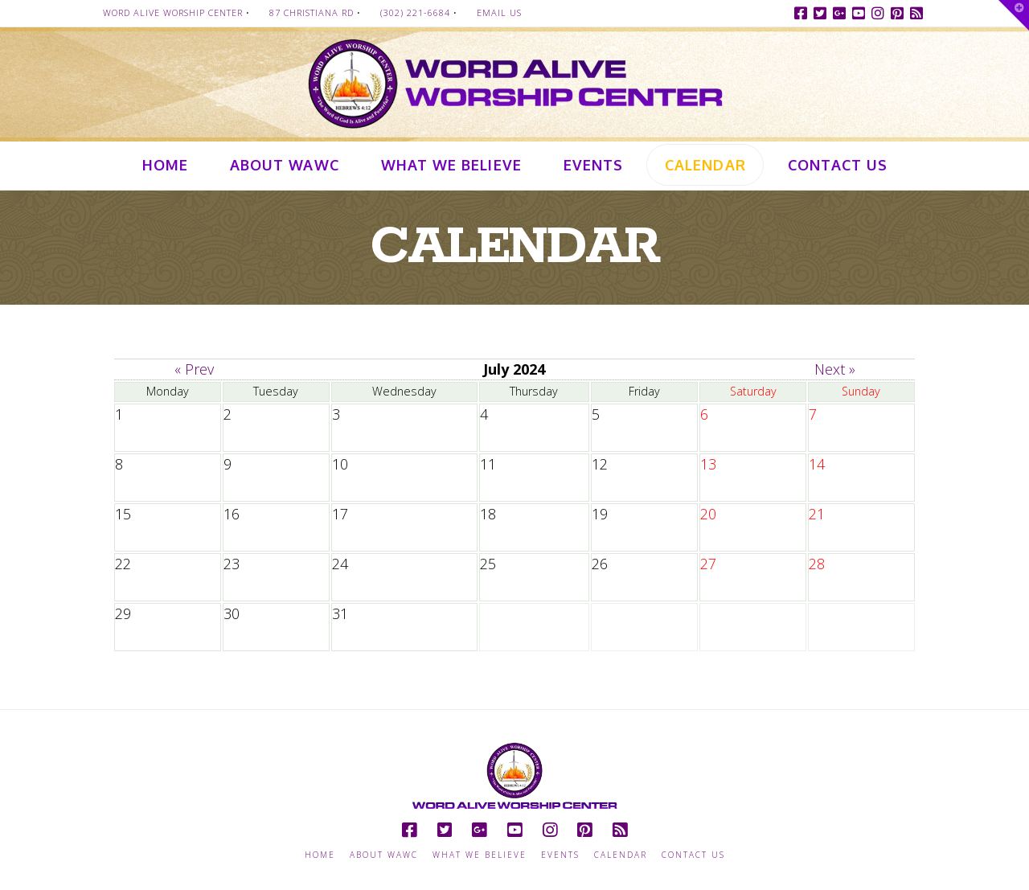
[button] (1013, 15)
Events (560, 855)
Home (320, 855)
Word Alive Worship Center (173, 12)
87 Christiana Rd (311, 12)
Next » (834, 369)
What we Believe (480, 855)
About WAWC (384, 855)
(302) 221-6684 (415, 12)
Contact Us (693, 855)
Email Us (499, 12)
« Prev (194, 369)
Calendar (620, 855)
